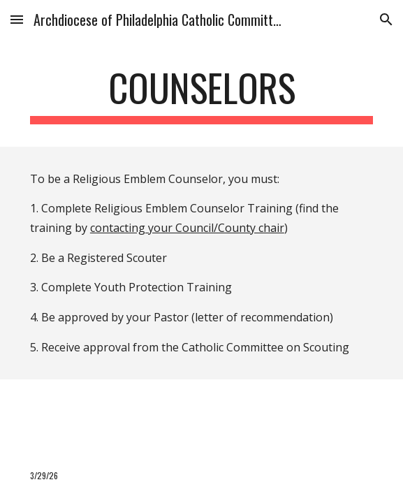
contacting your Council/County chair (187, 227)
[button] (17, 19)
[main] (201, 94)
